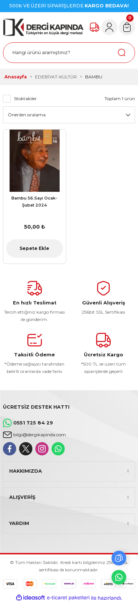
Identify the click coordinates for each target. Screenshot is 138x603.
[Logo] (43, 27)
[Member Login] (109, 27)
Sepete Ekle (34, 248)
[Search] (69, 52)
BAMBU (93, 77)
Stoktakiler (25, 98)
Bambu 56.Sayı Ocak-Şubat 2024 (34, 201)
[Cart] (127, 27)
